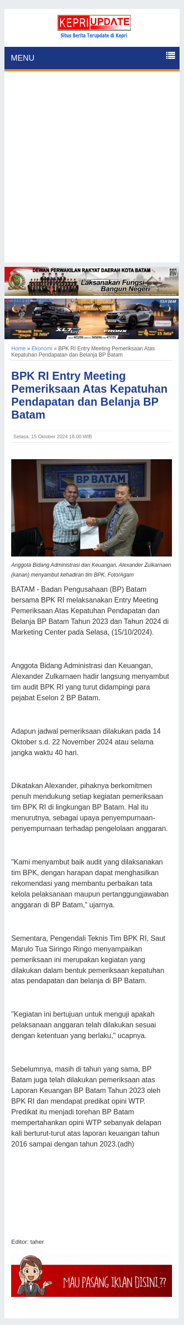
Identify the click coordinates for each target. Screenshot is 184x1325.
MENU (22, 58)
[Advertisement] (92, 170)
